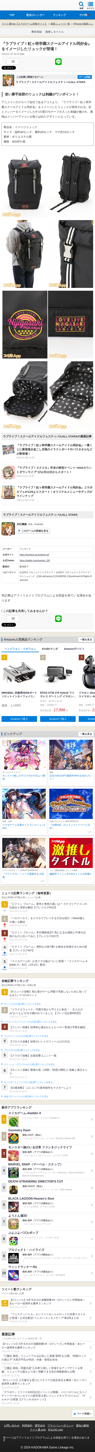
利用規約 (27, 1425)
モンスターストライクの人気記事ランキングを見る (28, 1082)
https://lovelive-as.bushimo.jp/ (34, 554)
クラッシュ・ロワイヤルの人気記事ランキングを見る (29, 1064)
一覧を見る (86, 639)
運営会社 (40, 1425)
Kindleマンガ (50, 648)
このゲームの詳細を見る (35, 530)
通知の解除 (82, 1425)
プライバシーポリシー (60, 1425)
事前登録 (36, 31)
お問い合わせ (12, 1425)
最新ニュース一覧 (60, 23)
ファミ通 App (14, 5)
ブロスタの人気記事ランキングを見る (22, 1050)
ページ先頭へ (84, 1413)
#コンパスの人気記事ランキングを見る (22, 1004)
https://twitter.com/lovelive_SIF (35, 560)
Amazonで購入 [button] (19, 718)
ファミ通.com (38, 1429)
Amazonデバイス (74, 648)
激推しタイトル (54, 31)
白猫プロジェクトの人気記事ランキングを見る (26, 1096)
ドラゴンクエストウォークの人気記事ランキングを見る (30, 1022)
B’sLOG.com (55, 1429)
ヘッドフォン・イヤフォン (20, 648)
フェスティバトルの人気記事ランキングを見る (26, 1036)
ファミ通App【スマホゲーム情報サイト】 (24, 23)
